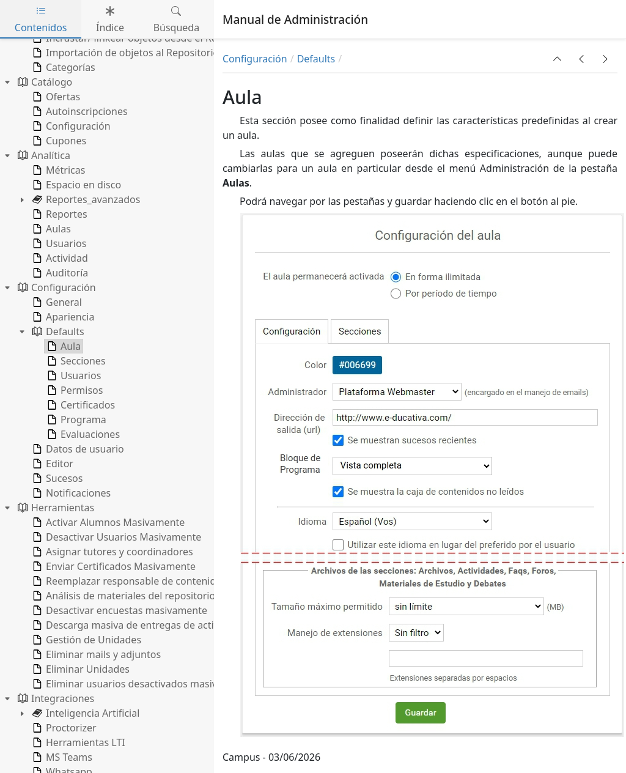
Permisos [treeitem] (74, 390)
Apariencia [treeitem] (62, 316)
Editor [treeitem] (51, 463)
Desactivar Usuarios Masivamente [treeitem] (115, 537)
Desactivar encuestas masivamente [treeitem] (118, 610)
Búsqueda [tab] (176, 19)
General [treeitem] (56, 302)
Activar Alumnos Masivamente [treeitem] (107, 522)
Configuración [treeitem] (70, 126)
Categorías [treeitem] (62, 67)
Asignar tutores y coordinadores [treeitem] (111, 551)
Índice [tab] (110, 19)
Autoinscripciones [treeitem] (79, 111)
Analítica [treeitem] (42, 155)
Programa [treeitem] (75, 419)
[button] (557, 59)
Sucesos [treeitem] (56, 478)
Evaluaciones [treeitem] (82, 434)
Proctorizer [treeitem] (63, 727)
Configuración (255, 58)
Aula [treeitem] (63, 346)
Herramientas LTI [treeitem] (77, 742)
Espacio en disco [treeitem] (75, 184)
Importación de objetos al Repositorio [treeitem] (124, 52)
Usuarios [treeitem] (58, 243)
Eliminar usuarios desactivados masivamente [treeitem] (141, 683)
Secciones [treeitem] (75, 360)
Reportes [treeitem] (58, 214)
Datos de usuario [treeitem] (77, 449)
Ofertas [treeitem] (55, 96)
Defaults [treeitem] (57, 331)
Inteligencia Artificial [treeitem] (84, 713)
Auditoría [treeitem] (59, 272)
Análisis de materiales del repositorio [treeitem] (122, 595)
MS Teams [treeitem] (61, 757)
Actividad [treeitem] (59, 258)
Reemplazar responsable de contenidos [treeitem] (128, 581)
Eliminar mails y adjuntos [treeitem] (95, 654)
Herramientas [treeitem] (54, 507)
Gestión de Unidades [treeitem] (85, 639)
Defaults (316, 58)
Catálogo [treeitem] (43, 82)
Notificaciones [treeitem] (70, 493)
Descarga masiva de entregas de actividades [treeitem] (139, 625)
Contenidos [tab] (41, 19)
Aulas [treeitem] (50, 228)
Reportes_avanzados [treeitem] (85, 199)
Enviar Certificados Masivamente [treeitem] (113, 566)
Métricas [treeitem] (57, 170)
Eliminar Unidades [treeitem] (80, 669)
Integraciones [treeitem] (54, 698)
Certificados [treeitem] (80, 405)
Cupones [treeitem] (58, 140)
